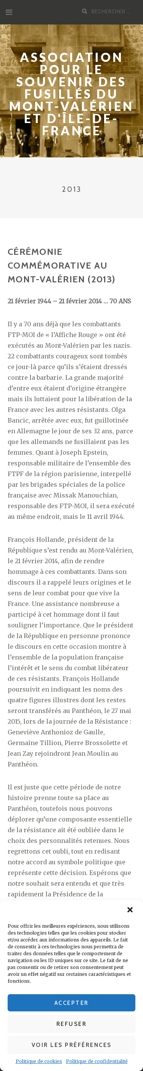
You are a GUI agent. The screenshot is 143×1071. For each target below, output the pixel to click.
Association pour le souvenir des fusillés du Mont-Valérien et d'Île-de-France (71, 94)
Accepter (72, 1003)
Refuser (71, 1024)
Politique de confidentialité (97, 1061)
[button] (130, 910)
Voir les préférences (72, 1045)
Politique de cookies (39, 1061)
